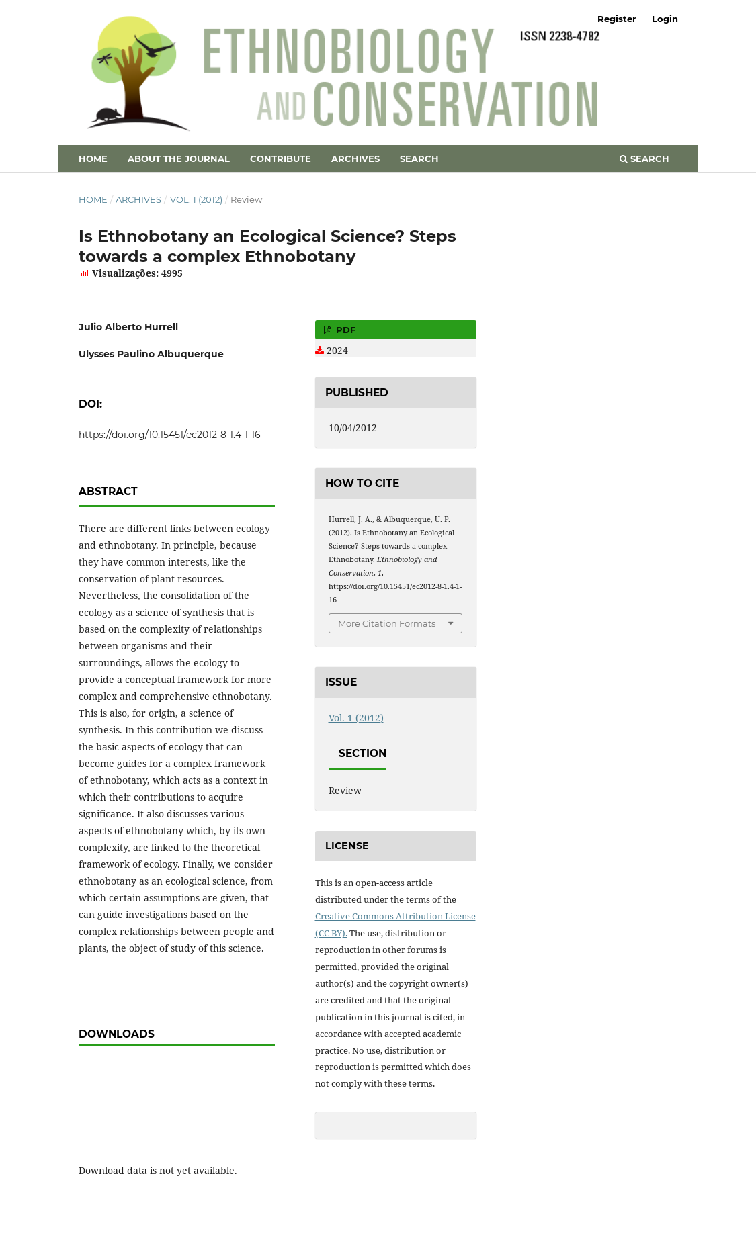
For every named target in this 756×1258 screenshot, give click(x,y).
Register (616, 18)
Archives (355, 158)
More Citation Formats (386, 623)
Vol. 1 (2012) (196, 199)
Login (665, 18)
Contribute (280, 158)
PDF (344, 329)
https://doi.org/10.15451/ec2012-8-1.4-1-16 (170, 435)
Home (93, 158)
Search (419, 158)
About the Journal (179, 158)
